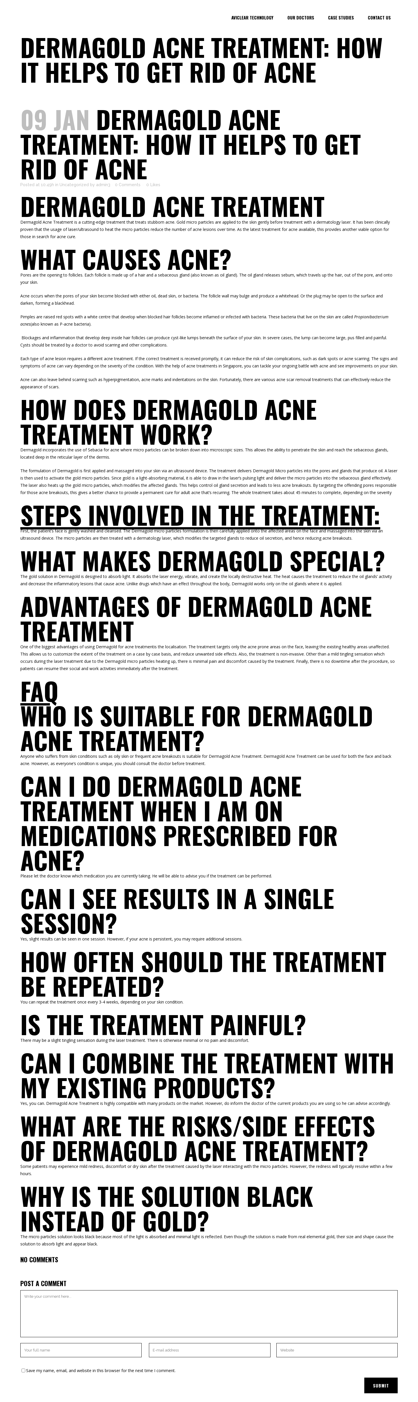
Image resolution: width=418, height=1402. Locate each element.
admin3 (103, 184)
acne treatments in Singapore (214, 366)
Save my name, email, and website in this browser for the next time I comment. (101, 1370)
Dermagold (31, 222)
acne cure (66, 236)
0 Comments (127, 184)
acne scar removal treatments (304, 379)
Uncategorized (74, 184)
